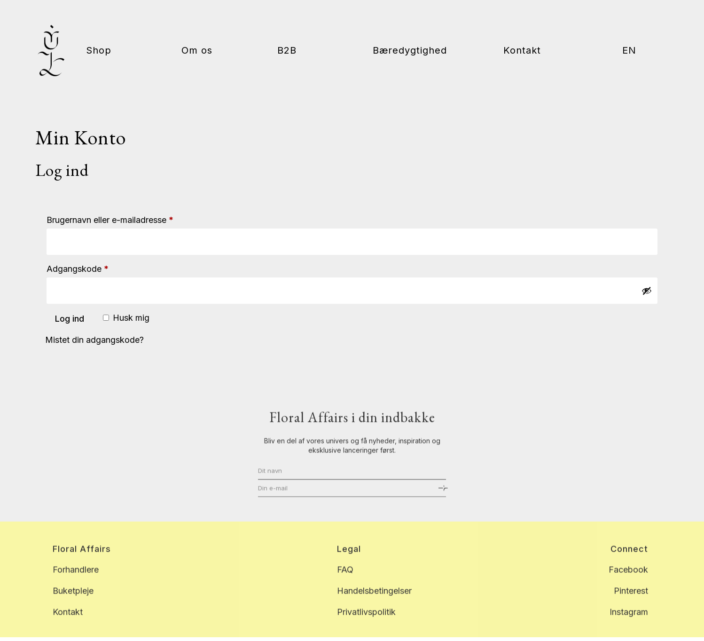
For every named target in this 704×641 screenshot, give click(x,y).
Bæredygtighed (410, 51)
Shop (98, 51)
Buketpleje (73, 599)
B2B (287, 51)
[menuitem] (629, 74)
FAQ (345, 578)
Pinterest (631, 599)
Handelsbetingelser (374, 599)
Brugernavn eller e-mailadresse (129, 218)
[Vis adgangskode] (646, 290)
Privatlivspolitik (366, 620)
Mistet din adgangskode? (94, 340)
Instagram (629, 620)
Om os (196, 51)
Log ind (69, 319)
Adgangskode (96, 267)
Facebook (628, 578)
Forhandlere (76, 578)
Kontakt (522, 51)
